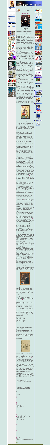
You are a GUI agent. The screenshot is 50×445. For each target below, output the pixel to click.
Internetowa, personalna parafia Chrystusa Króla (38, 81)
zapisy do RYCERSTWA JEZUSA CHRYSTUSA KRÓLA (38, 118)
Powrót (17, 442)
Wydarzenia (10, 8)
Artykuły (9, 9)
